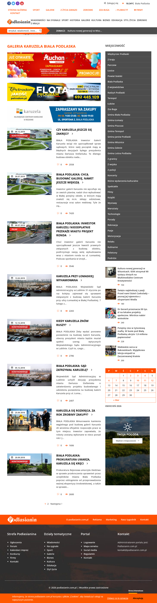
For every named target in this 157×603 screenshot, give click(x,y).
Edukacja (117, 20)
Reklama (97, 519)
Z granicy (112, 158)
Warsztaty (113, 208)
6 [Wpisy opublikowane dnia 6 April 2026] (109, 380)
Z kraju (35, 23)
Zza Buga (104, 9)
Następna (56, 503)
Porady (111, 219)
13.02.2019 (18, 278)
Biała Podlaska (115, 81)
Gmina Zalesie (115, 147)
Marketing (111, 519)
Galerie (50, 9)
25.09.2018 (18, 412)
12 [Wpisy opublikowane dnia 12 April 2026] (152, 380)
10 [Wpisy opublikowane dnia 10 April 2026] (138, 380)
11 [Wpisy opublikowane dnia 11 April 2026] (145, 380)
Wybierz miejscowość (127, 440)
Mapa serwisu (91, 546)
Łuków (111, 103)
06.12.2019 (18, 131)
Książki (111, 197)
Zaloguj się (111, 3)
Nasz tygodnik (128, 519)
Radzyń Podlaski (116, 92)
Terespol (112, 98)
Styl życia (130, 20)
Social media (90, 550)
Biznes (106, 20)
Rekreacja (113, 225)
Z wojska (112, 164)
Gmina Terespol (116, 131)
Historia (75, 20)
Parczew (112, 65)
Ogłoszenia (16, 542)
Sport (36, 9)
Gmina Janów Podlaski (119, 136)
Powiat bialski (115, 76)
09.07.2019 (18, 225)
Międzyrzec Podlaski (118, 54)
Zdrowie (88, 9)
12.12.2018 (18, 322)
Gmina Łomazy (115, 120)
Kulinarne (113, 247)
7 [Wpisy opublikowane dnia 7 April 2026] (116, 380)
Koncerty (112, 175)
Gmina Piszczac (116, 125)
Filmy (110, 191)
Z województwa (116, 87)
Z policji (112, 169)
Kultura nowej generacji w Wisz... (85, 30)
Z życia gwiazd (69, 9)
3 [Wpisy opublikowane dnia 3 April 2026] (137, 375)
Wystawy (112, 203)
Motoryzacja (114, 236)
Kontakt (15, 13)
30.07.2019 (18, 176)
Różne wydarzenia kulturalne (123, 180)
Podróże (112, 258)
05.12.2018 (18, 367)
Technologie (114, 214)
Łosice (111, 70)
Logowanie (89, 542)
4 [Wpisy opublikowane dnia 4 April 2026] (145, 375)
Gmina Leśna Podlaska (119, 153)
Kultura (96, 20)
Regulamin (89, 553)
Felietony (112, 252)
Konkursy (15, 553)
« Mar (116, 400)
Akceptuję (138, 598)
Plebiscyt (121, 9)
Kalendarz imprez (19, 550)
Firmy (138, 9)
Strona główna (17, 9)
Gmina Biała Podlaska (119, 114)
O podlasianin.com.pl (77, 519)
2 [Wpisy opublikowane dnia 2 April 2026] (130, 375)
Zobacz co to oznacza (117, 598)
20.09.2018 (18, 457)
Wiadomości (38, 20)
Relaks (111, 241)
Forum (13, 546)
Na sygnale (53, 20)
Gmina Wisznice (116, 142)
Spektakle (113, 186)
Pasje (110, 230)
